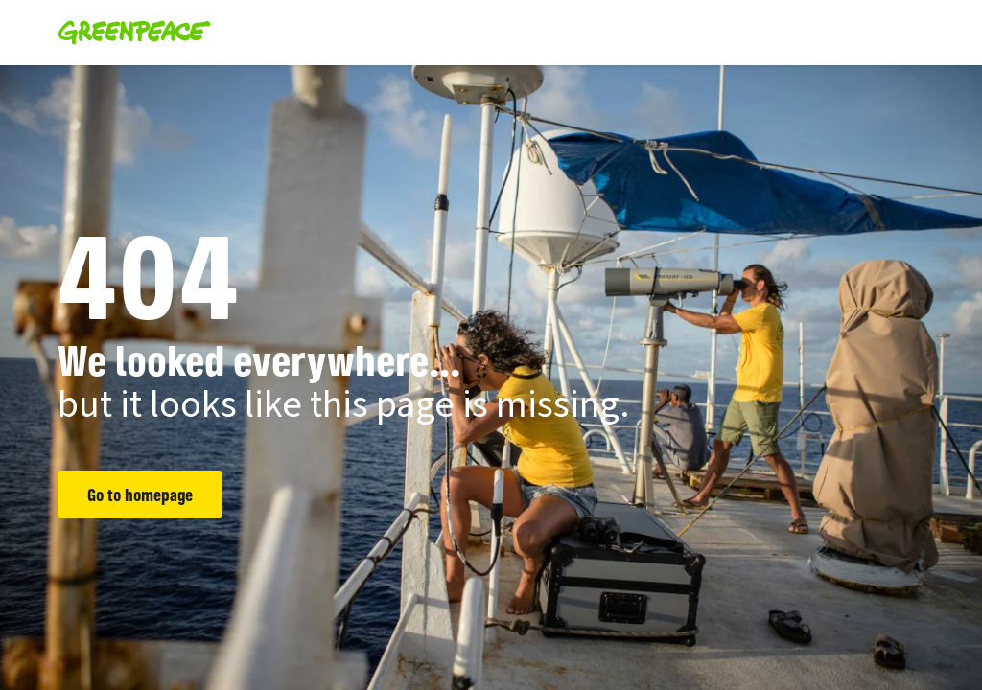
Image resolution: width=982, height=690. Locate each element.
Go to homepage (140, 494)
